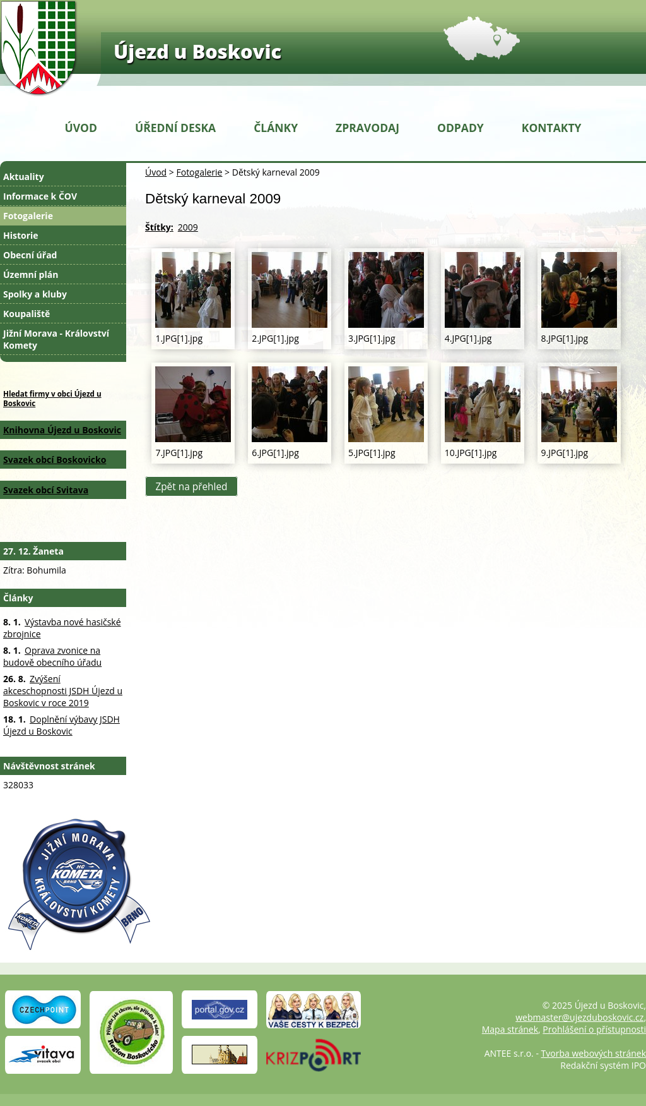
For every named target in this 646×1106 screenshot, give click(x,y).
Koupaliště (26, 314)
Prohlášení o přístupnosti (594, 1029)
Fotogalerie (199, 172)
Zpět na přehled (191, 486)
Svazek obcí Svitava (45, 490)
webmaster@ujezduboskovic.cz (579, 1017)
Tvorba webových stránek (593, 1053)
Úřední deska (175, 127)
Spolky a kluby (35, 294)
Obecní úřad (30, 255)
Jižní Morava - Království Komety (56, 339)
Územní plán (30, 274)
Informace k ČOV (40, 196)
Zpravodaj (367, 127)
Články (276, 127)
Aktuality (23, 177)
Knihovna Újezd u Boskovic (62, 430)
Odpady (460, 127)
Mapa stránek (510, 1029)
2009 (188, 227)
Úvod (81, 127)
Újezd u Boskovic (197, 51)
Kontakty (552, 127)
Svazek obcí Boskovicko (54, 460)
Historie (20, 235)
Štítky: (159, 227)
